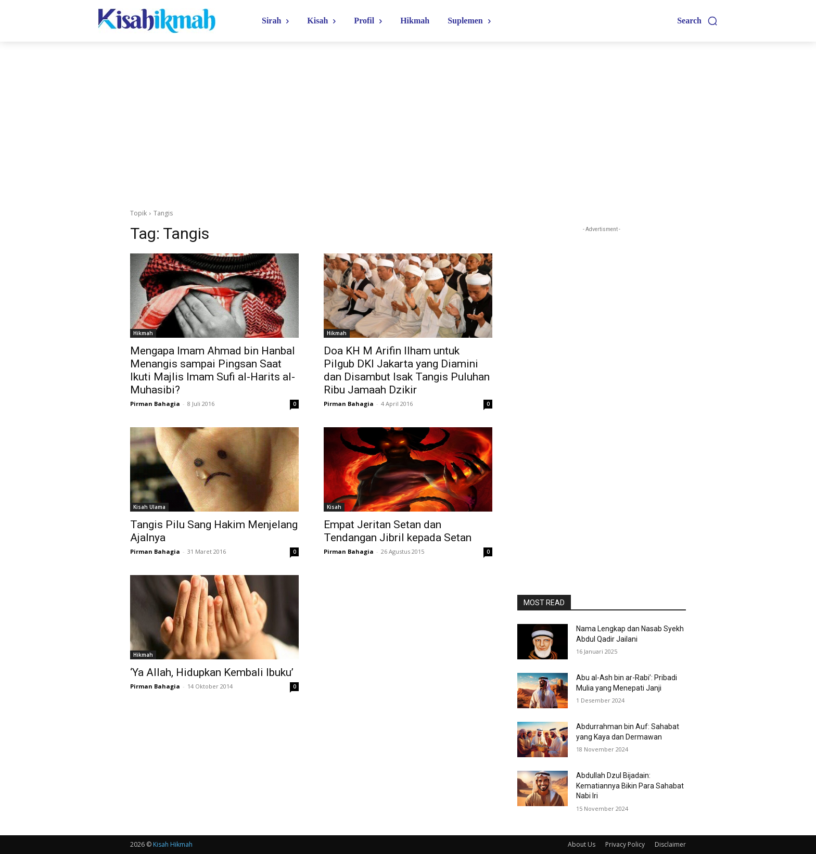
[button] (697, 21)
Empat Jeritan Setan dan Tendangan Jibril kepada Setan (397, 531)
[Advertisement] (408, 120)
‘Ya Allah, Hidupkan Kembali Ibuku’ (212, 672)
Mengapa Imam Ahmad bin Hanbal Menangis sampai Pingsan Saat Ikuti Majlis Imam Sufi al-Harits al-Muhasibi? (212, 370)
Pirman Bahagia (155, 403)
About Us (581, 844)
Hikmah (143, 333)
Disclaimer (670, 844)
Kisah (334, 507)
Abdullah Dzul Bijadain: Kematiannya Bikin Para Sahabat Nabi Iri (630, 785)
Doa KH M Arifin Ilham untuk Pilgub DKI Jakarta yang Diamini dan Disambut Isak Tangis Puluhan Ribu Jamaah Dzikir (407, 370)
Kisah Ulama (149, 507)
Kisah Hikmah (173, 844)
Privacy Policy (625, 844)
